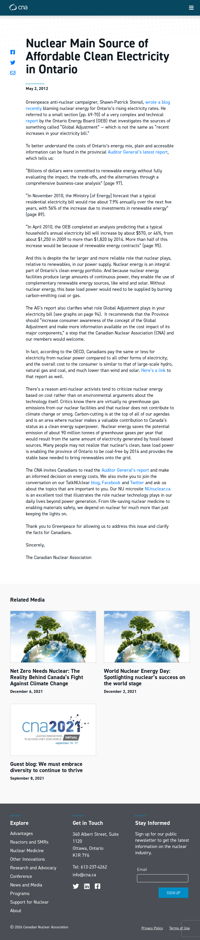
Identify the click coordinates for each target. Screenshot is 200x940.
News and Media (26, 885)
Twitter (137, 482)
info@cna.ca (84, 875)
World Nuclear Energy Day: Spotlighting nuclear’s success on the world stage (144, 677)
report (32, 121)
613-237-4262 (94, 867)
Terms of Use (179, 928)
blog (95, 482)
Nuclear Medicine (27, 850)
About (15, 910)
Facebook (111, 482)
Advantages (21, 833)
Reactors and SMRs (29, 842)
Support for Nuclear (29, 902)
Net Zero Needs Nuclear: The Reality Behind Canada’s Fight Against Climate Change (46, 677)
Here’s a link (153, 370)
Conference (21, 876)
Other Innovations (27, 859)
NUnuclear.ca (158, 489)
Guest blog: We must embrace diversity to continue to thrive (46, 767)
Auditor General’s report (125, 470)
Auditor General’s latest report (138, 152)
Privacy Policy (152, 928)
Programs (19, 893)
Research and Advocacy (33, 867)
